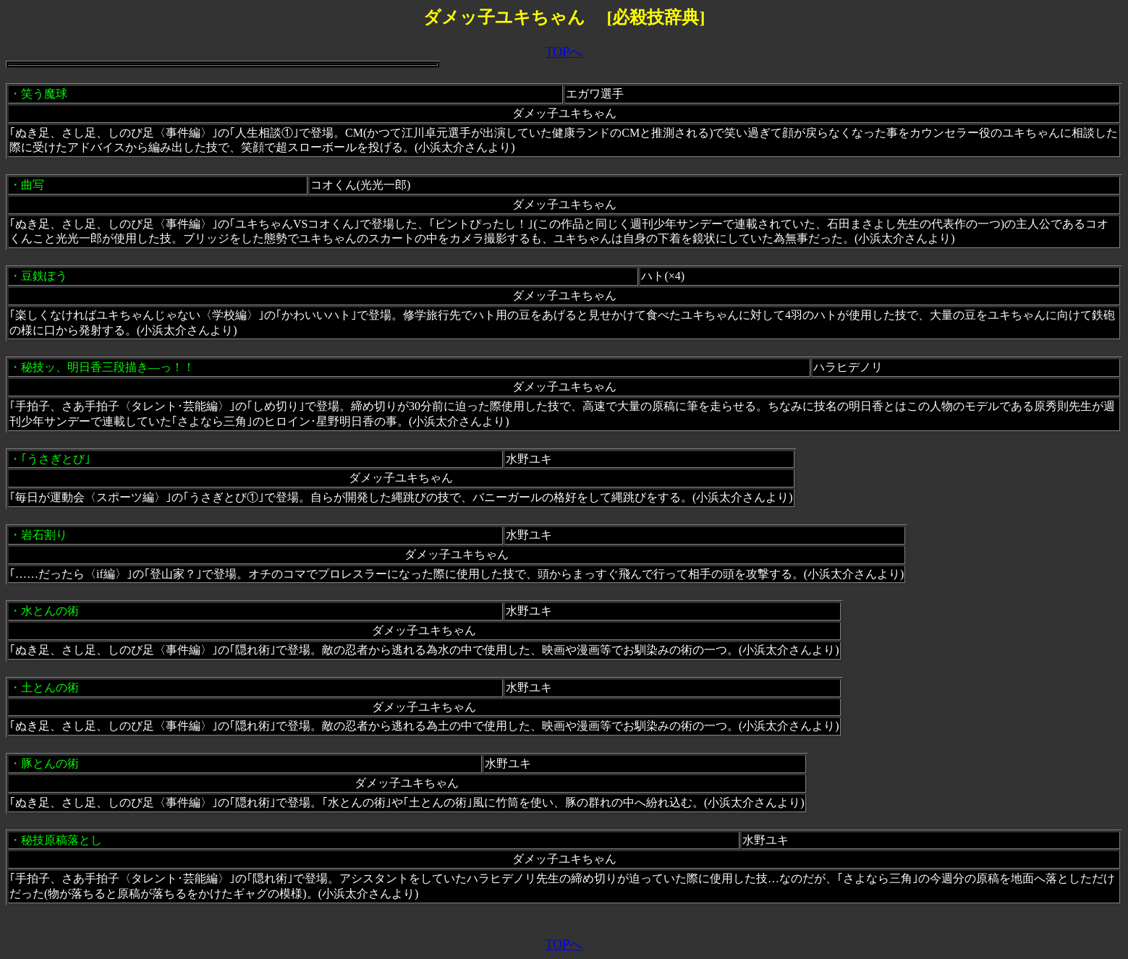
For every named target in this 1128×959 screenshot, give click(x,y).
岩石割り (44, 535)
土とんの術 (50, 687)
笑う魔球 (44, 94)
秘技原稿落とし (61, 840)
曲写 (32, 185)
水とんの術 (50, 611)
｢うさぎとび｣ (55, 459)
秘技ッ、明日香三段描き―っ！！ (108, 367)
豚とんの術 (50, 763)
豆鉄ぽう (44, 276)
